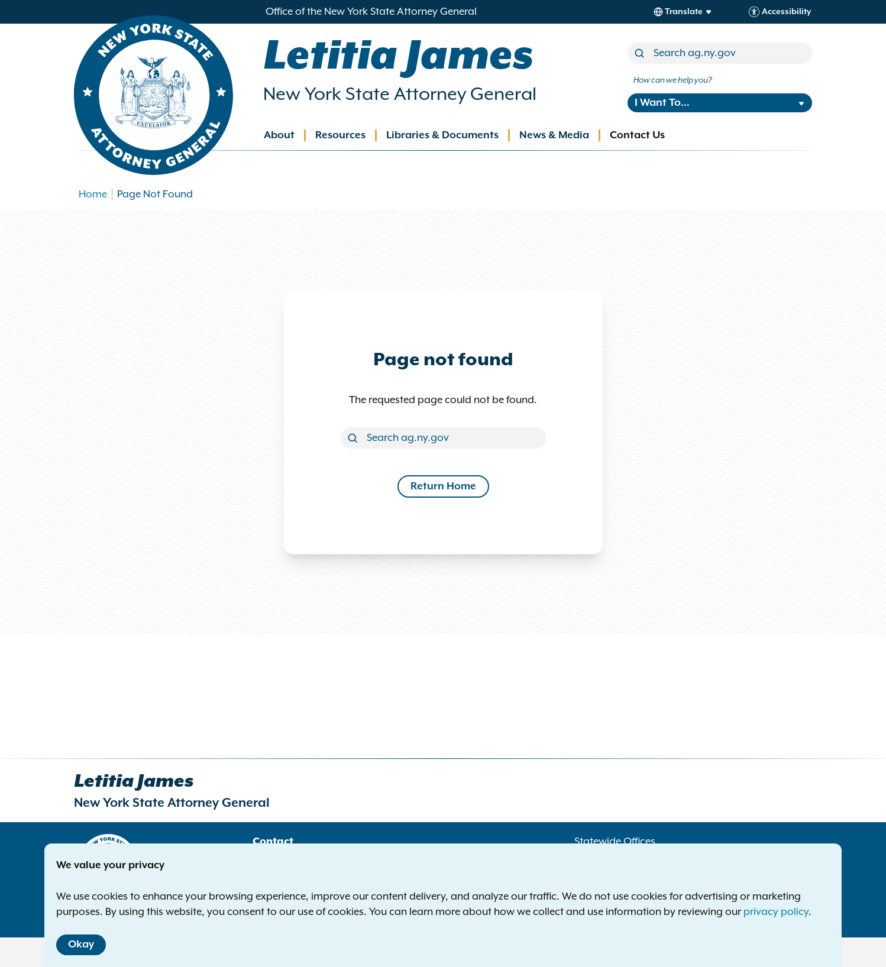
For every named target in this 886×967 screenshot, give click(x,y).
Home (93, 194)
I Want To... (662, 103)
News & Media (554, 135)
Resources (340, 135)
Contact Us (637, 135)
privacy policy (776, 912)
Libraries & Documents (442, 135)
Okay (81, 944)
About (279, 135)
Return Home (443, 486)
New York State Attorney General (399, 94)
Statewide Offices (614, 842)
